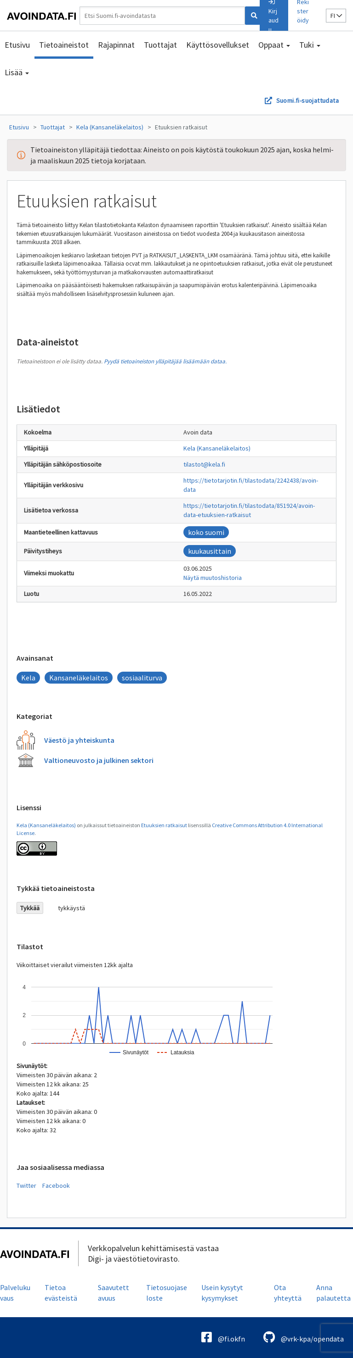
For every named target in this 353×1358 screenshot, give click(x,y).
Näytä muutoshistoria (212, 577)
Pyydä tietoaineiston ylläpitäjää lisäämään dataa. (165, 361)
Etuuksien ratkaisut (181, 127)
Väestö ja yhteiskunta (79, 740)
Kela (28, 677)
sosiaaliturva (142, 677)
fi (336, 15)
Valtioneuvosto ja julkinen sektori (99, 760)
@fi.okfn (223, 1337)
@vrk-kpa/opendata (303, 1337)
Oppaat (274, 44)
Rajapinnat (116, 44)
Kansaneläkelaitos (78, 677)
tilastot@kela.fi (204, 464)
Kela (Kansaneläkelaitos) (109, 127)
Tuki (309, 44)
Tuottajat (160, 44)
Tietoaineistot (64, 44)
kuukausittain (209, 551)
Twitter (26, 1185)
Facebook (56, 1185)
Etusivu (17, 44)
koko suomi (206, 532)
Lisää (17, 72)
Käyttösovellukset (217, 44)
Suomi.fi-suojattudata (307, 100)
